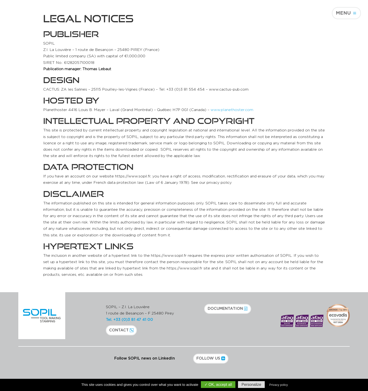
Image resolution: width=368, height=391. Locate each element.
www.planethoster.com (232, 110)
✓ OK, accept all (218, 385)
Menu (343, 13)
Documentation (225, 308)
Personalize (251, 385)
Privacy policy (278, 385)
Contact (119, 330)
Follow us (208, 358)
